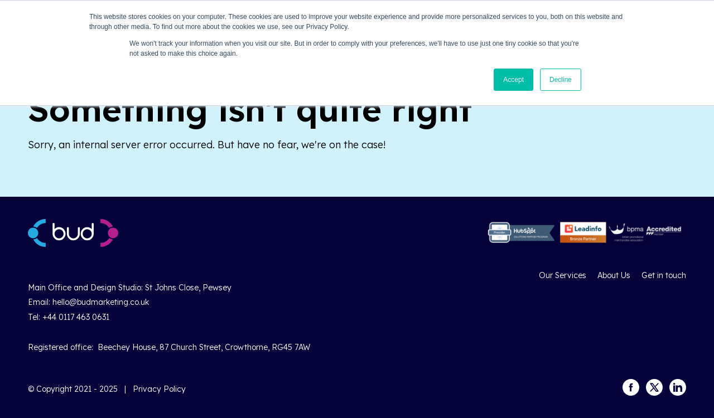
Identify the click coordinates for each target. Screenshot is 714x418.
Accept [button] (513, 80)
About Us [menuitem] (613, 275)
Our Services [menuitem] (562, 275)
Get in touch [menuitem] (663, 275)
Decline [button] (560, 80)
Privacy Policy (159, 389)
